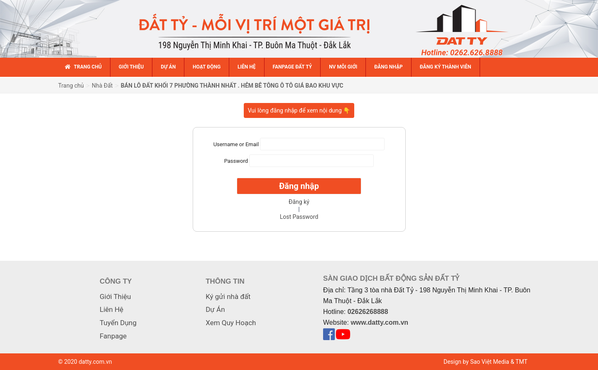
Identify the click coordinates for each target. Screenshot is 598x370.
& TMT (518, 361)
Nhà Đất (102, 85)
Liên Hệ (111, 309)
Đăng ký (299, 201)
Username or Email (236, 144)
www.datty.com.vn (379, 322)
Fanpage (113, 336)
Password (236, 160)
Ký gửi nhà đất (228, 296)
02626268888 (368, 311)
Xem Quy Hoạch (231, 323)
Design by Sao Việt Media (476, 361)
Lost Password (299, 216)
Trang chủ (71, 85)
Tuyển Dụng (118, 323)
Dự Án (215, 309)
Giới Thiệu (115, 296)
